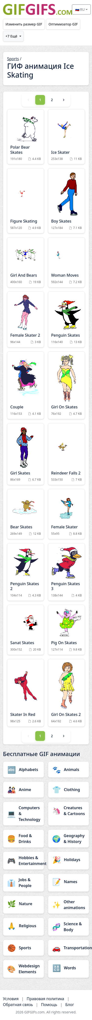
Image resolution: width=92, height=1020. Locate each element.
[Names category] (68, 882)
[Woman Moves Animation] (66, 262)
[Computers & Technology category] (23, 813)
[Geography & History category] (68, 838)
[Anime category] (23, 789)
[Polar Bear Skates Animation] (25, 136)
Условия (11, 998)
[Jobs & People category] (23, 882)
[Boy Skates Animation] (66, 200)
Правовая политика (45, 998)
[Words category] (68, 968)
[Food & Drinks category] (23, 838)
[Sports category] (23, 948)
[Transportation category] (68, 948)
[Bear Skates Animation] (25, 514)
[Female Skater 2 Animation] (25, 319)
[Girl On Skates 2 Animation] (66, 692)
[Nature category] (23, 904)
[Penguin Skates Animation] (66, 319)
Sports (13, 58)
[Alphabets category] (23, 769)
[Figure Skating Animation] (25, 200)
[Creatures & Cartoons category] (68, 810)
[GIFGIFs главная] (37, 9)
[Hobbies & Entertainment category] (23, 860)
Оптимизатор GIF (63, 24)
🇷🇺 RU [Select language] (80, 9)
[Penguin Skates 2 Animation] (25, 572)
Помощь (49, 1004)
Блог (69, 1004)
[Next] (64, 100)
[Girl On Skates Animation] (66, 385)
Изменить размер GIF (24, 24)
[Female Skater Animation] (66, 514)
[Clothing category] (68, 789)
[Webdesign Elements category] (23, 969)
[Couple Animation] (25, 385)
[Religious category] (23, 926)
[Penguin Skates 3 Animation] (66, 572)
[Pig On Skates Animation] (66, 630)
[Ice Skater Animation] (66, 136)
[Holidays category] (68, 859)
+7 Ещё (11, 36)
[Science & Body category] (68, 927)
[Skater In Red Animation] (25, 692)
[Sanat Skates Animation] (25, 630)
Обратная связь (18, 1004)
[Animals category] (68, 769)
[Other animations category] (68, 904)
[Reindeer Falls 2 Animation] (66, 454)
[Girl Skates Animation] (25, 454)
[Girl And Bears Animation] (25, 262)
